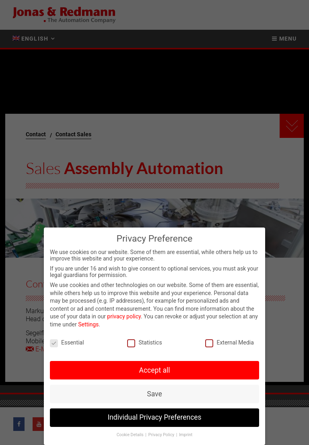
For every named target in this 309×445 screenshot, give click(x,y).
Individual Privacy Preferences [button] (154, 419)
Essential (67, 343)
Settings (88, 325)
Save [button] (154, 395)
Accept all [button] (154, 371)
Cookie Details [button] (131, 436)
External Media (229, 343)
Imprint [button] (185, 436)
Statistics (144, 343)
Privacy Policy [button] (161, 436)
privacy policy (124, 318)
